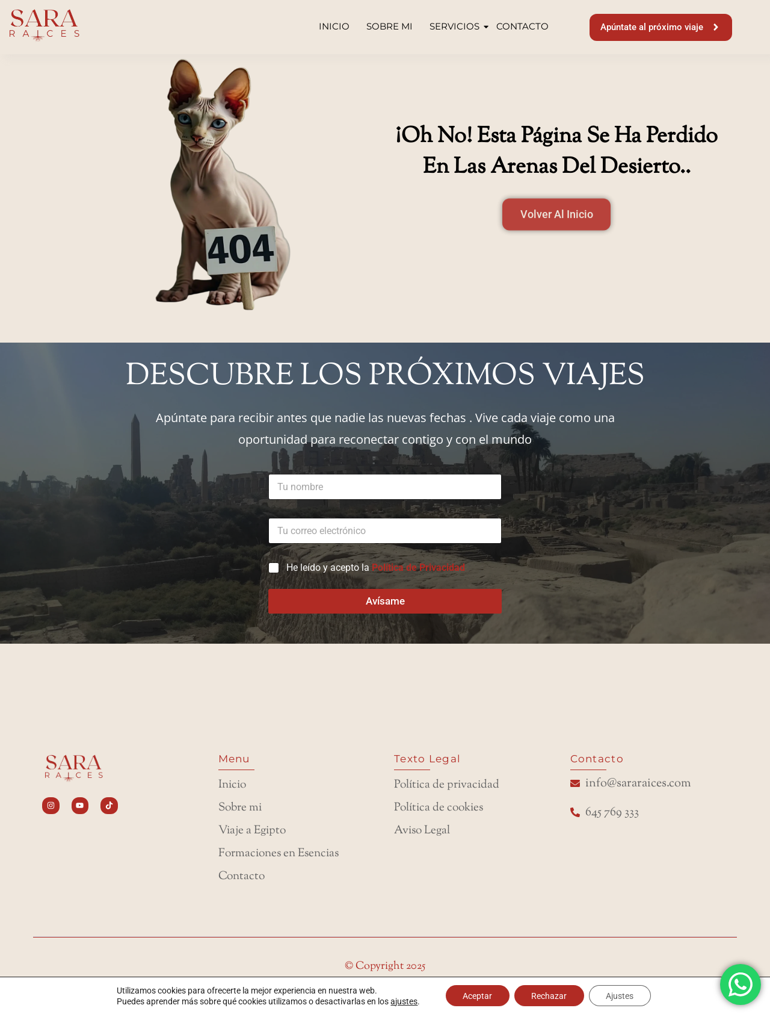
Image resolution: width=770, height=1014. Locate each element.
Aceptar (475, 995)
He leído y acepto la (375, 561)
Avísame (385, 595)
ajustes (401, 1001)
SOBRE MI (389, 26)
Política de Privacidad (418, 561)
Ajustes (621, 995)
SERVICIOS (456, 26)
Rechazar (549, 995)
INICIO (334, 26)
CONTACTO (522, 26)
